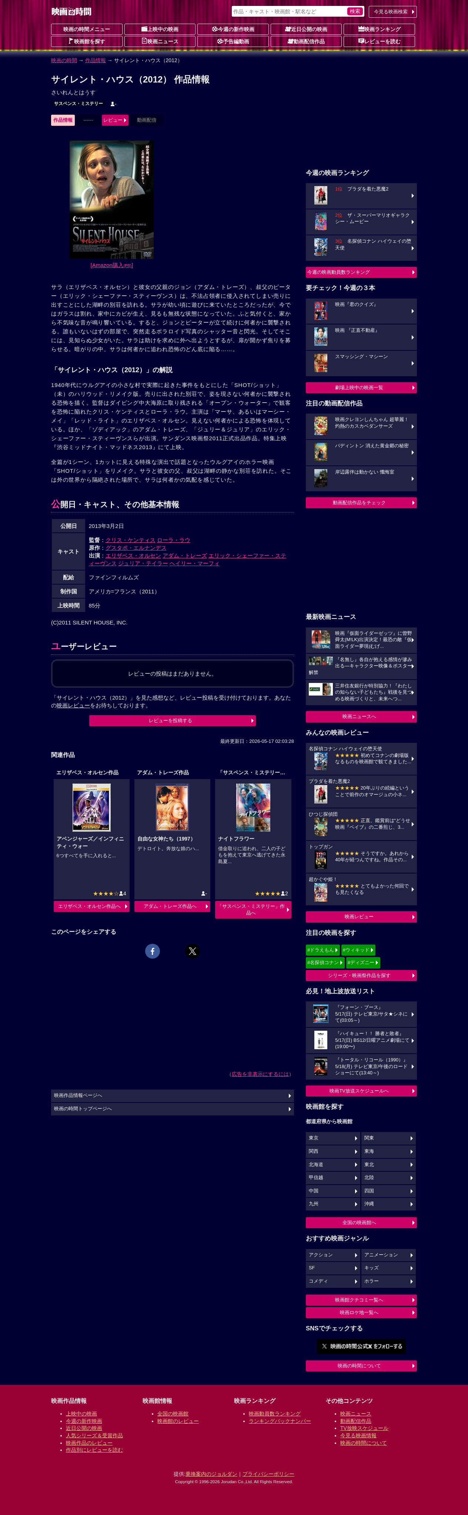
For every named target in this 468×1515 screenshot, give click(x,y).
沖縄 (369, 1203)
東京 (313, 1138)
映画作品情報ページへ (78, 1095)
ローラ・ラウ (173, 540)
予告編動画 (233, 41)
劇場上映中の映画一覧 (359, 387)
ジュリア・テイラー (143, 563)
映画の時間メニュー (86, 29)
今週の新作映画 (233, 29)
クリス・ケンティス (131, 540)
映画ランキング (379, 29)
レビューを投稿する (170, 720)
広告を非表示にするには (260, 1074)
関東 (369, 1138)
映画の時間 (64, 60)
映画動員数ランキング (275, 1414)
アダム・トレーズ (185, 555)
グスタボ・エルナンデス (136, 548)
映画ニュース (159, 41)
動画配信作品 (306, 41)
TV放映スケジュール (364, 1428)
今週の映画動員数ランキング (338, 272)
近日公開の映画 (306, 29)
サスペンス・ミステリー (78, 103)
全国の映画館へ (359, 1222)
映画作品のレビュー (89, 1443)
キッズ (371, 1267)
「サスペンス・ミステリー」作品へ (251, 909)
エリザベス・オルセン (133, 555)
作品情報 (95, 60)
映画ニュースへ (359, 716)
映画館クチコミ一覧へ (359, 1300)
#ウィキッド (356, 950)
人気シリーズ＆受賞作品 (94, 1435)
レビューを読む (379, 41)
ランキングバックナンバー (280, 1421)
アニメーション (381, 1255)
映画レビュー (359, 916)
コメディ (318, 1281)
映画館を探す (86, 41)
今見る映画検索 (391, 11)
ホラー (371, 1281)
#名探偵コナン (323, 962)
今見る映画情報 (358, 1435)
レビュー (113, 120)
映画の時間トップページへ (83, 1108)
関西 (313, 1151)
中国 (313, 1191)
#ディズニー (361, 962)
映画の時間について (359, 1365)
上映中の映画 (159, 29)
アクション (321, 1255)
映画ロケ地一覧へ (359, 1312)
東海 (369, 1151)
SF (312, 1267)
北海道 (316, 1164)
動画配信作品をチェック (359, 502)
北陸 (369, 1177)
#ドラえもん (320, 950)
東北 (369, 1164)
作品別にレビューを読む (94, 1450)
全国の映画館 (172, 1414)
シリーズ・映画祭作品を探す (359, 975)
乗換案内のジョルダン (211, 1474)
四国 (369, 1191)
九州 (313, 1203)
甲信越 (316, 1177)
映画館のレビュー (178, 1421)
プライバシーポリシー (268, 1474)
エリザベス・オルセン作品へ (89, 906)
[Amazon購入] (112, 265)
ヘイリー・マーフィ (195, 563)
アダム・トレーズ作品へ (170, 906)
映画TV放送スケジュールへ (359, 1091)
